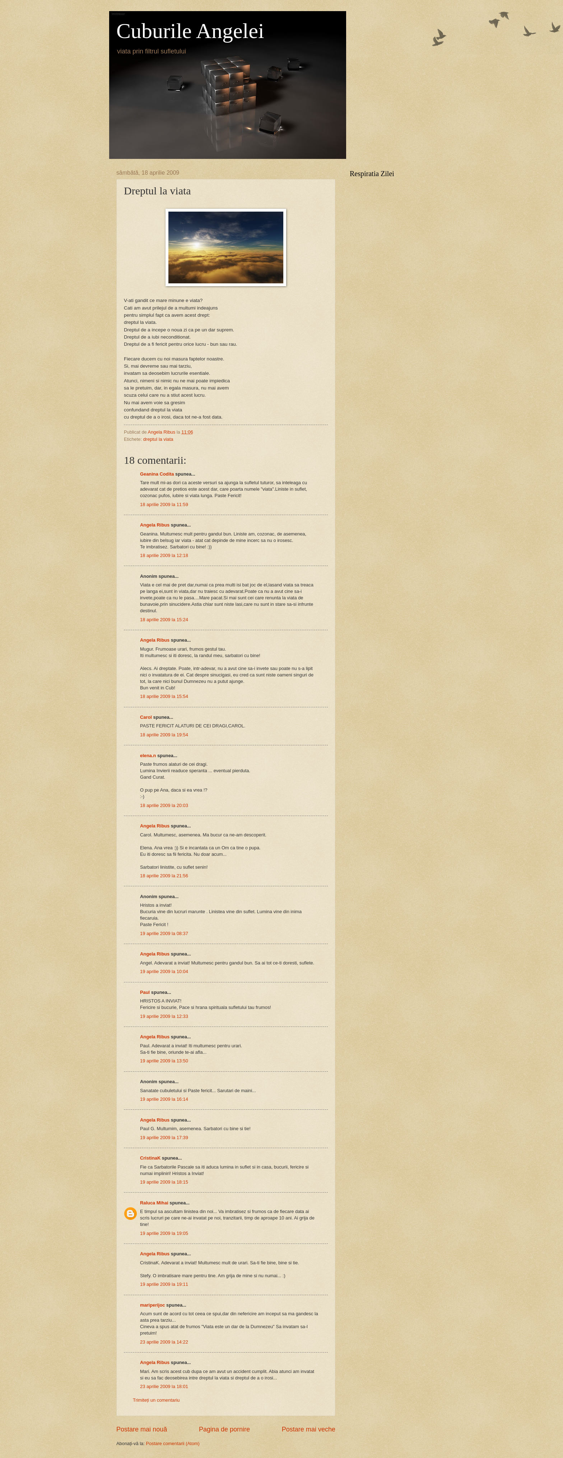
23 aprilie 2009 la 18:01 (164, 1386)
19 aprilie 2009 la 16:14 (164, 1099)
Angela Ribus (154, 525)
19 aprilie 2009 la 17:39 (164, 1137)
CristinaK (150, 1158)
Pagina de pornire (224, 1429)
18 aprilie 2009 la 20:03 (164, 805)
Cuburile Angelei (190, 31)
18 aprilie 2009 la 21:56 (164, 875)
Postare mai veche (308, 1429)
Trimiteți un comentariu (156, 1400)
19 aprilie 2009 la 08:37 (164, 933)
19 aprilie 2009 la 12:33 (164, 1016)
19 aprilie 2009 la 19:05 (164, 1233)
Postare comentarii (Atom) (173, 1443)
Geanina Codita (157, 474)
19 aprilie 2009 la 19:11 (164, 1284)
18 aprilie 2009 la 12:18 (164, 555)
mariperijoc (152, 1305)
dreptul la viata (158, 439)
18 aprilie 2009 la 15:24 (164, 619)
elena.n (148, 755)
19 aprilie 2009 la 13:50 (164, 1060)
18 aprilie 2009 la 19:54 (164, 734)
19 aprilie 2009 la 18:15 (164, 1182)
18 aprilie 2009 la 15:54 (164, 696)
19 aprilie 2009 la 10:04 (164, 971)
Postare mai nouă (141, 1429)
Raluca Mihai (154, 1202)
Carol (146, 717)
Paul (145, 992)
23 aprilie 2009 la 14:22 (164, 1342)
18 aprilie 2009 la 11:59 (164, 504)
